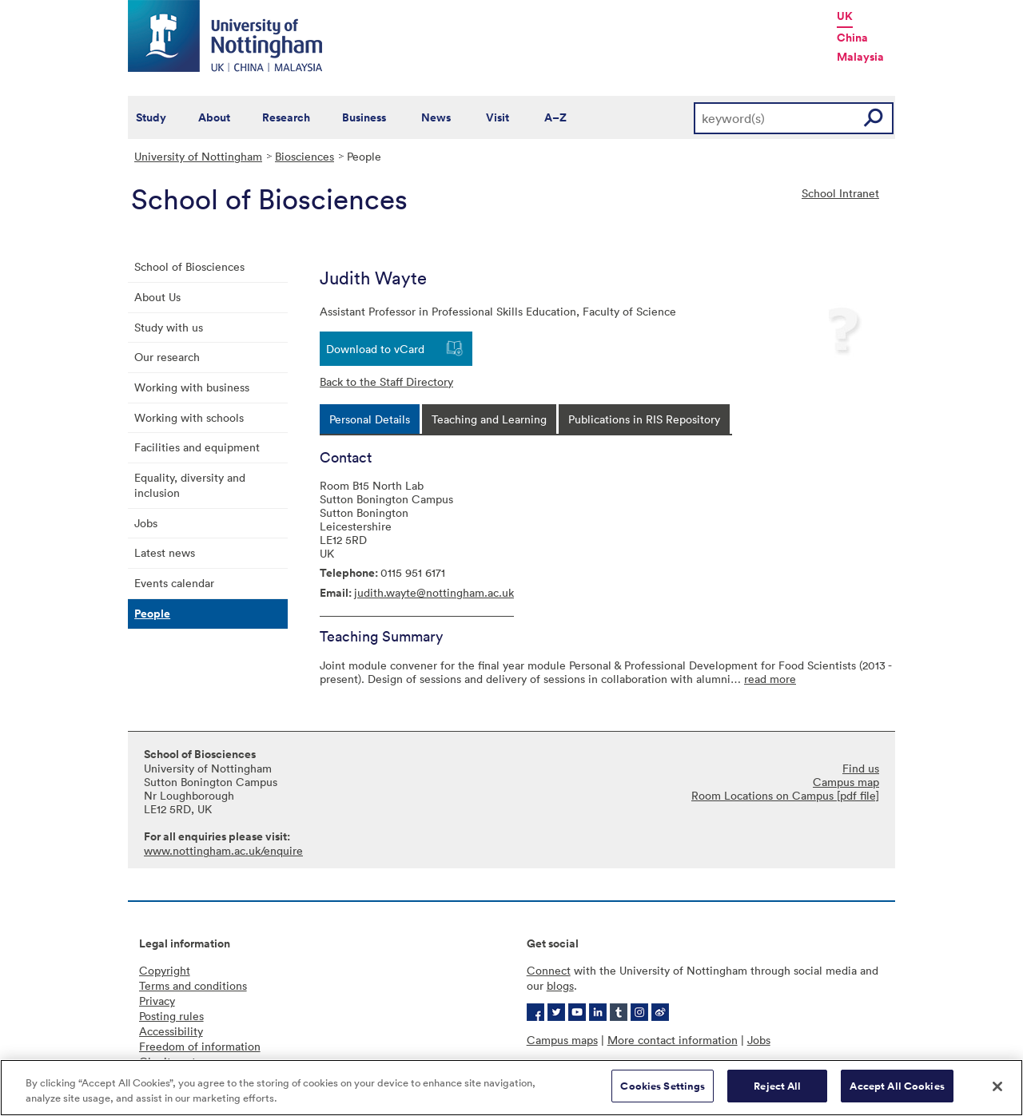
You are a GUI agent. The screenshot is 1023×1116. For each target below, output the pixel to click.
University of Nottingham (198, 156)
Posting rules (171, 1015)
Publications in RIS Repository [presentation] (644, 419)
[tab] (370, 419)
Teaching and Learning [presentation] (489, 419)
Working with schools (189, 417)
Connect (549, 970)
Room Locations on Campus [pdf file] (785, 795)
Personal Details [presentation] (369, 419)
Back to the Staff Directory (386, 381)
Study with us (168, 327)
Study (151, 117)
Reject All (777, 1088)
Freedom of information (200, 1046)
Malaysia (860, 57)
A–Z (555, 117)
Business (364, 117)
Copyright (164, 970)
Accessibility (171, 1031)
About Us (157, 296)
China (852, 38)
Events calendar (174, 582)
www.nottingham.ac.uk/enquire (223, 850)
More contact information (672, 1039)
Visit (497, 117)
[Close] (997, 1088)
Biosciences (304, 156)
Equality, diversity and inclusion (189, 485)
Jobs (145, 522)
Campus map (846, 781)
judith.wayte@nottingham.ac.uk (434, 592)
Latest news (164, 552)
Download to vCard (375, 348)
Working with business (191, 387)
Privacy (157, 1000)
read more (770, 678)
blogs (560, 985)
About (214, 117)
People (152, 614)
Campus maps (562, 1039)
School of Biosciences (189, 266)
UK (845, 16)
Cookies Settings (662, 1088)
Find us (860, 768)
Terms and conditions (193, 985)
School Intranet (840, 193)
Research (286, 117)
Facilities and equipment (197, 447)
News (436, 117)
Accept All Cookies (897, 1088)
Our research (167, 356)
